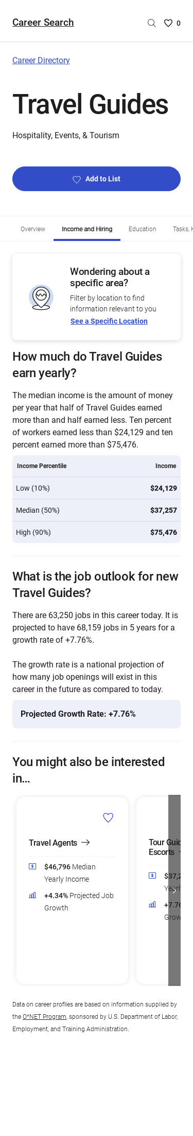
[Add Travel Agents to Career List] (108, 817)
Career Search (43, 22)
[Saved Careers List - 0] (172, 23)
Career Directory (41, 60)
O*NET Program (44, 1016)
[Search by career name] (152, 23)
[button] (174, 890)
